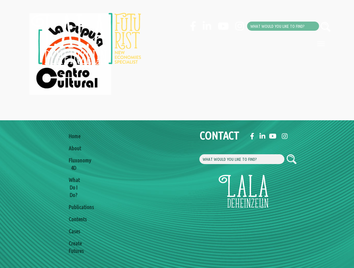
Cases (73, 231)
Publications (73, 207)
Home (73, 136)
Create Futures (73, 247)
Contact (204, 135)
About (73, 148)
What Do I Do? (73, 187)
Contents (73, 219)
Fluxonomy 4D (73, 164)
